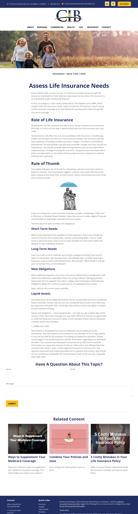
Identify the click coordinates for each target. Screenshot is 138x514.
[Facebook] (113, 4)
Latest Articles (43, 509)
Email (72, 369)
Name (8, 369)
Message (10, 383)
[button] (30, 27)
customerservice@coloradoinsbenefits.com (78, 4)
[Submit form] (12, 403)
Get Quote (124, 4)
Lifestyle (41, 507)
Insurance (42, 504)
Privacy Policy (64, 510)
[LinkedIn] (107, 4)
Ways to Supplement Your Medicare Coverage (26, 459)
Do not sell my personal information (72, 506)
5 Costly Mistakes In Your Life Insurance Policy (109, 459)
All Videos (42, 512)
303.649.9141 (54, 4)
